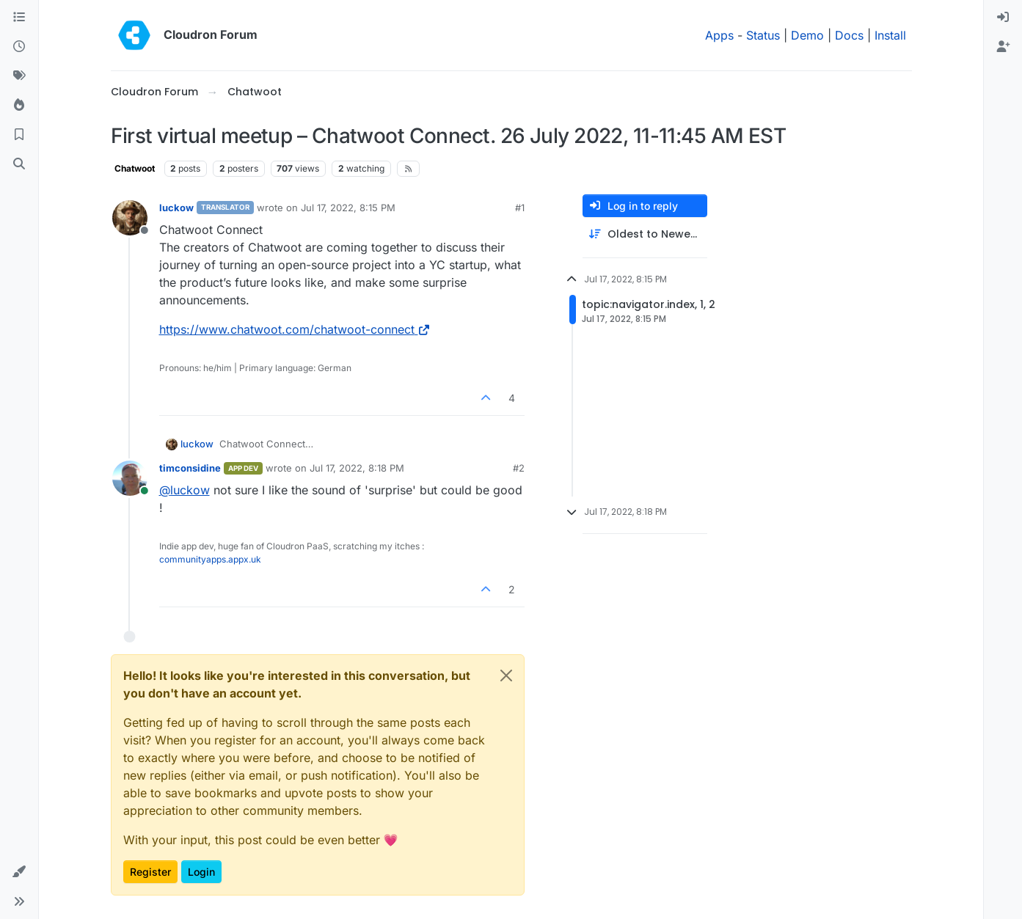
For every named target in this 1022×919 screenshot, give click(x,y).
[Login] (1003, 17)
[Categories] (19, 17)
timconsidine (190, 468)
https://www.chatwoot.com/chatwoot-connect (295, 329)
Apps (719, 35)
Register (150, 871)
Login (201, 871)
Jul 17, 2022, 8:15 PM (348, 207)
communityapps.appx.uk (210, 559)
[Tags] (19, 76)
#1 (520, 207)
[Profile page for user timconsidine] (129, 478)
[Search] (19, 164)
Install (890, 35)
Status (763, 35)
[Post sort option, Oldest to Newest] (645, 234)
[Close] (506, 675)
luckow (176, 207)
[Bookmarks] (19, 135)
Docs (849, 35)
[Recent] (19, 47)
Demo (807, 35)
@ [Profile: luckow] (184, 490)
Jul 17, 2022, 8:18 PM (357, 468)
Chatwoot (134, 168)
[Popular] (19, 105)
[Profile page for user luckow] (129, 217)
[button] (19, 872)
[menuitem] (1003, 17)
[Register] (1003, 47)
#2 (519, 468)
